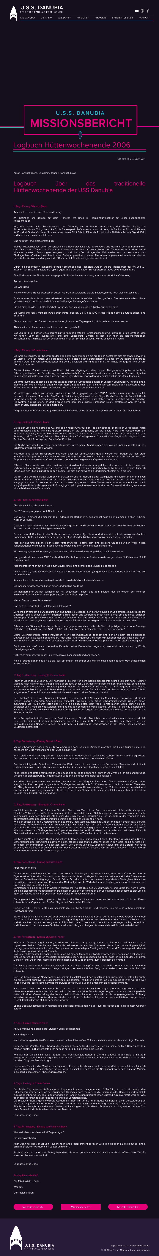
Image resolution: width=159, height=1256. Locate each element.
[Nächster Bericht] (128, 1207)
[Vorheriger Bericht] (33, 1207)
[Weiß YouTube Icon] (137, 11)
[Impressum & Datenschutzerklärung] (124, 1245)
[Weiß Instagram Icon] (142, 11)
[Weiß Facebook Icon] (148, 11)
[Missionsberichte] (81, 1207)
